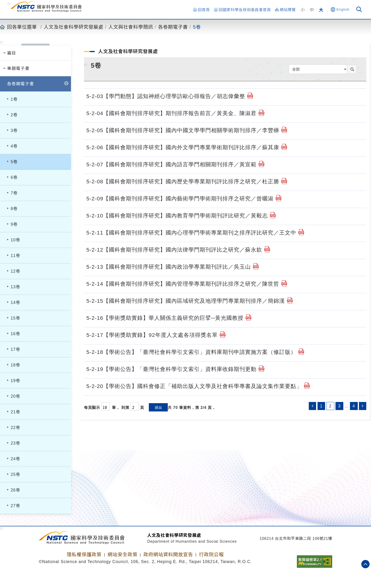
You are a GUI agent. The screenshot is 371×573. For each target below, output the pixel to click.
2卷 (14, 115)
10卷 (15, 240)
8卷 (14, 208)
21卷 (15, 412)
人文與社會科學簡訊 (130, 26)
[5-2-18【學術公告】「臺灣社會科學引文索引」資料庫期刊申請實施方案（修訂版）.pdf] (301, 351)
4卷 (14, 146)
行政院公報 (211, 554)
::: (9, 3)
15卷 (15, 318)
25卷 (15, 474)
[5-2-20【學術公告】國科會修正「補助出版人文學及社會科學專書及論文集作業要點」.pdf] (307, 385)
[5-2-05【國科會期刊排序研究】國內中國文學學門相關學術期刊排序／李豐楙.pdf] (284, 130)
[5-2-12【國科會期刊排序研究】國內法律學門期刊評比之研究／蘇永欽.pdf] (267, 249)
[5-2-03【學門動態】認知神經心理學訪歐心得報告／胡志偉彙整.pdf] (250, 95)
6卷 (14, 177)
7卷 (14, 193)
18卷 (15, 365)
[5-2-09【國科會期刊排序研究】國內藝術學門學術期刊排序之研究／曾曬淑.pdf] (278, 198)
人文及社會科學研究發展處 (73, 26)
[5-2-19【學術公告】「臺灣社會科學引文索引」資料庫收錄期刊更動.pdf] (261, 368)
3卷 (14, 130)
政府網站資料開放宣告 (168, 554)
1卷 (14, 99)
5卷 (197, 26)
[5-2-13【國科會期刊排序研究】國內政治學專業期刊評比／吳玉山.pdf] (256, 266)
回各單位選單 (22, 26)
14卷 (15, 302)
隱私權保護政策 (84, 554)
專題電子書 (18, 68)
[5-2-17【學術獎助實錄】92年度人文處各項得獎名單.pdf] (222, 334)
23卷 (15, 443)
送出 (158, 407)
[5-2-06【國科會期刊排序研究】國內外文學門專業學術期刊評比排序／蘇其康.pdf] (284, 147)
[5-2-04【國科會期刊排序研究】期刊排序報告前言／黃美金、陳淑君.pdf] (261, 112)
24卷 (15, 458)
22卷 (15, 427)
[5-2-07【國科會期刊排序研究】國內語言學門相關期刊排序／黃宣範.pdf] (261, 164)
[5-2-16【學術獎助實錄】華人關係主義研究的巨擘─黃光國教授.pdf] (248, 317)
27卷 (15, 505)
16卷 (15, 333)
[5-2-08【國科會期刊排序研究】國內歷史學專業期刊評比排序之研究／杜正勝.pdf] (284, 181)
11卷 (15, 255)
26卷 (15, 490)
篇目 (11, 53)
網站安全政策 (122, 554)
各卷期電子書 (173, 26)
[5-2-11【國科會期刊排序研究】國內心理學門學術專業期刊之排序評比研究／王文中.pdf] (301, 232)
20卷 (15, 396)
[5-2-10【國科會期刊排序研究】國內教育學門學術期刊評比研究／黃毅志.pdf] (273, 215)
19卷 (15, 380)
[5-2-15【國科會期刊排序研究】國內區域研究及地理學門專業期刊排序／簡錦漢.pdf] (290, 300)
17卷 (15, 349)
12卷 (15, 271)
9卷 (14, 224)
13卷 (15, 286)
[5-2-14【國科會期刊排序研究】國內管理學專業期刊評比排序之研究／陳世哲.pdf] (284, 283)
